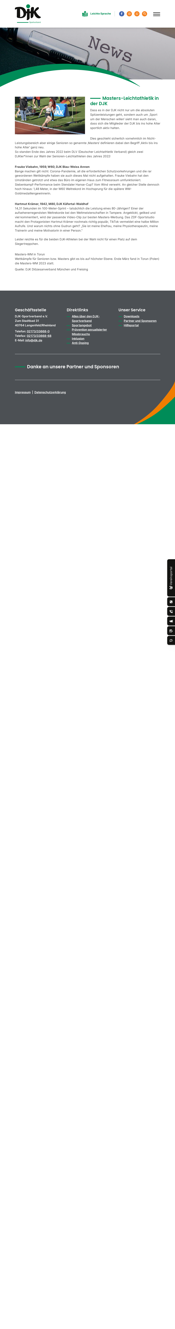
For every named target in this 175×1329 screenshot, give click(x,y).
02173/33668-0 (38, 331)
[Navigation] (155, 12)
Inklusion (78, 338)
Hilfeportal (131, 325)
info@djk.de (33, 340)
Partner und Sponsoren (140, 321)
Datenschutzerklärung (50, 392)
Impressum (23, 392)
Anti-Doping (80, 343)
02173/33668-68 (39, 336)
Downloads (131, 316)
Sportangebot (82, 325)
